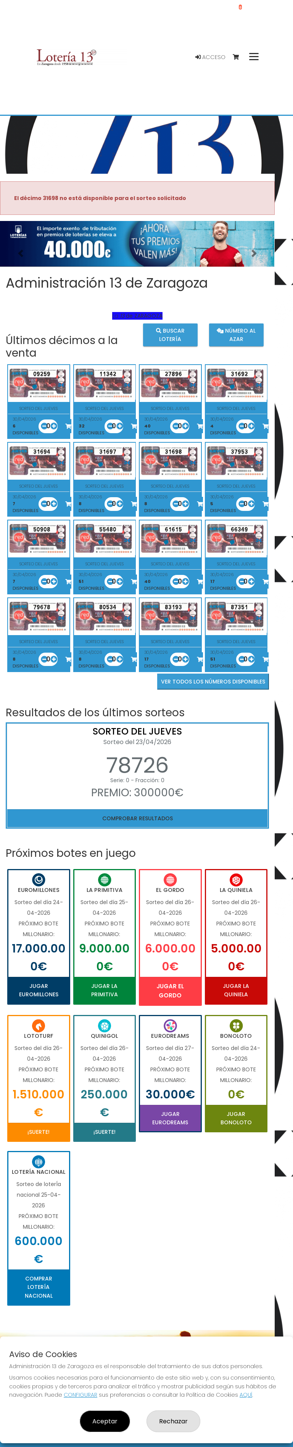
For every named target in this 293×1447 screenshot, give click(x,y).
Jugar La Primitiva (104, 990)
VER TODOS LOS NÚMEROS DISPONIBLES (213, 681)
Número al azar (236, 335)
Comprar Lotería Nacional (39, 1287)
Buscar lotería (170, 335)
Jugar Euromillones (38, 990)
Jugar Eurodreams (170, 1118)
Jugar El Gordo (170, 990)
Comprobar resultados (137, 818)
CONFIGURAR (80, 1395)
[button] (20, 253)
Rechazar (173, 1421)
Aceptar (105, 1421)
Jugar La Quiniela (236, 990)
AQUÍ (246, 1395)
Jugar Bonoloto (236, 1118)
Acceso (210, 57)
